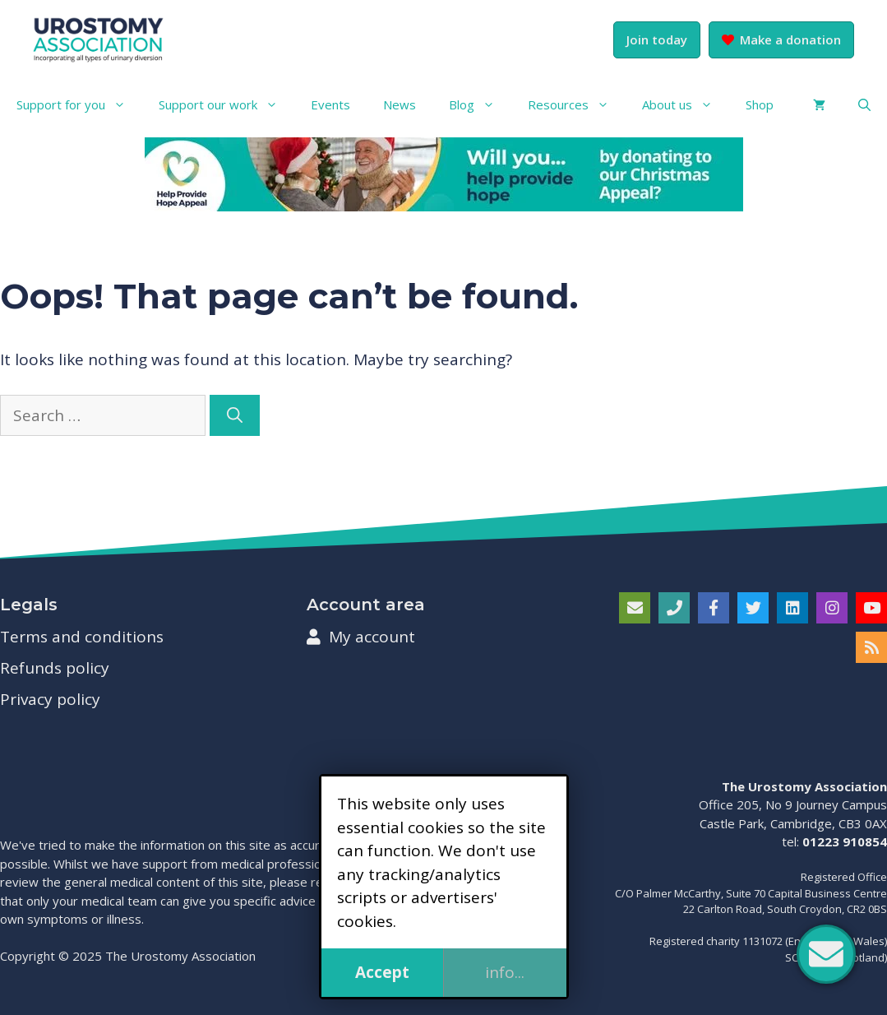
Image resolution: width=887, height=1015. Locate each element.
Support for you (79, 104)
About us (685, 104)
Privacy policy (50, 699)
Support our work (226, 104)
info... (504, 972)
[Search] (235, 416)
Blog (480, 104)
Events (330, 104)
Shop (760, 104)
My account (361, 636)
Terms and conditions (82, 636)
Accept (382, 972)
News (399, 104)
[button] (864, 104)
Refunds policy (54, 668)
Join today (656, 39)
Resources (577, 104)
